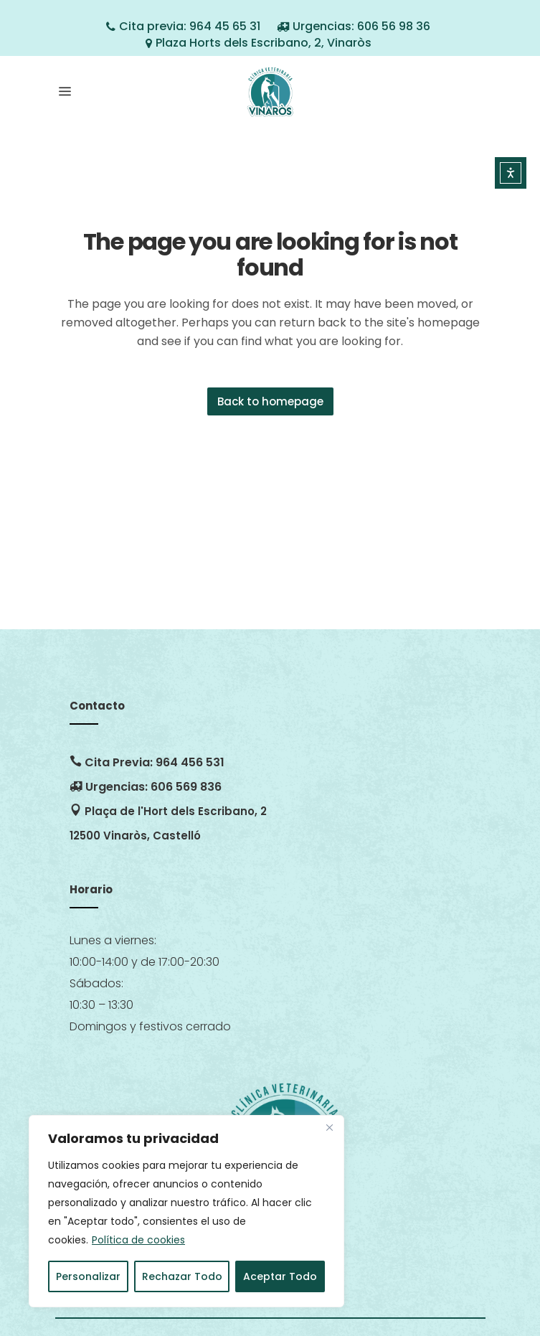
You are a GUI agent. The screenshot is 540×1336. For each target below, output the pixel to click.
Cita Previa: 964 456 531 (147, 762)
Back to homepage (270, 401)
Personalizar (88, 1276)
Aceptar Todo (280, 1276)
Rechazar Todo (182, 1276)
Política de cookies (138, 1240)
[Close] (329, 1127)
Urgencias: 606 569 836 (146, 786)
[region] (186, 1211)
